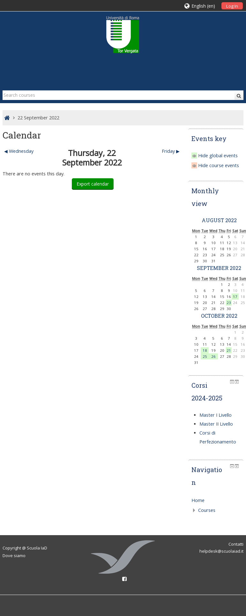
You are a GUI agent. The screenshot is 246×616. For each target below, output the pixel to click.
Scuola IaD (37, 548)
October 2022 (219, 315)
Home (198, 500)
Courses (206, 510)
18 (205, 350)
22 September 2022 (38, 118)
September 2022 (219, 268)
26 (213, 356)
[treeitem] (215, 500)
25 (205, 356)
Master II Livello (216, 424)
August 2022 (219, 220)
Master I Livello (215, 415)
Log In (232, 6)
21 (229, 350)
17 (235, 296)
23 (229, 302)
